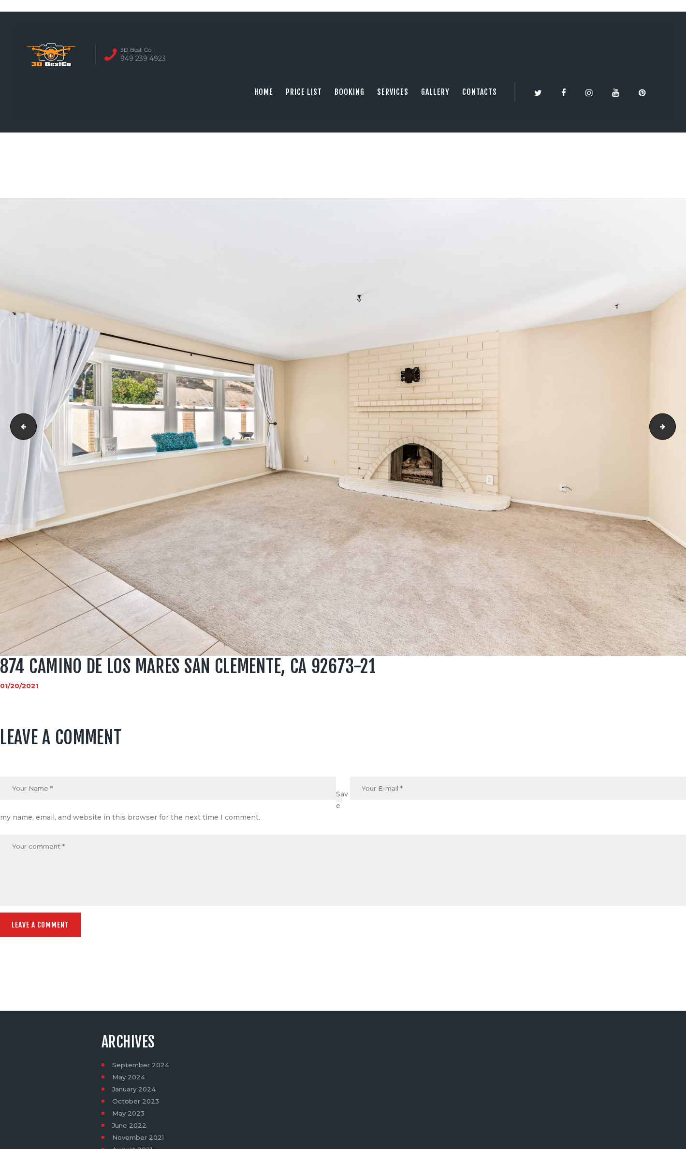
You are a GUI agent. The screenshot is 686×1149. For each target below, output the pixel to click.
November (140, 1140)
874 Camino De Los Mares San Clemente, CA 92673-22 (672, 426)
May (129, 1079)
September (142, 1067)
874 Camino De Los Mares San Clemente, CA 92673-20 (21, 426)
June (130, 1128)
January (135, 1092)
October (136, 1104)
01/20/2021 (19, 685)
